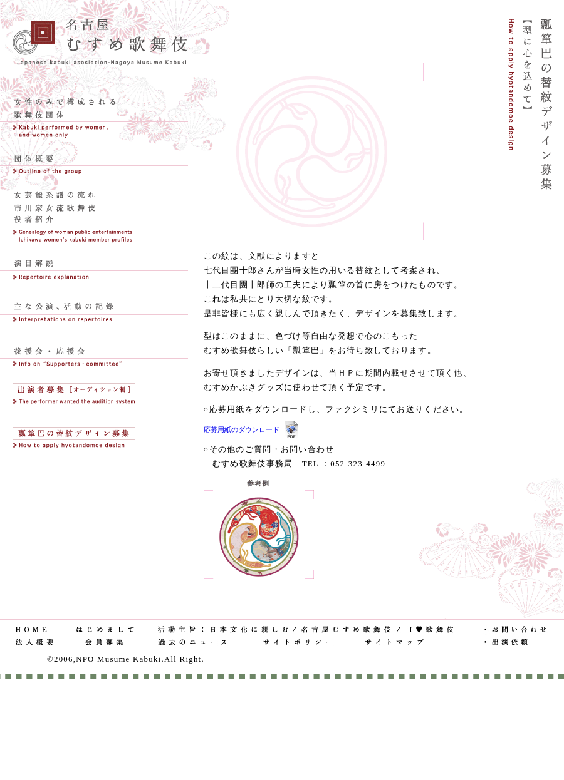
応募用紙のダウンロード (241, 429)
